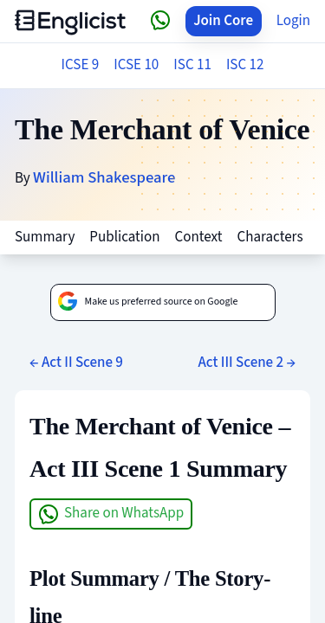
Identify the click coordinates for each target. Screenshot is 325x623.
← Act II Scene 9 (76, 362)
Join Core (223, 20)
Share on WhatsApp (111, 513)
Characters (269, 237)
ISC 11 (192, 65)
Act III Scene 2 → (247, 362)
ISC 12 (245, 65)
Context (199, 237)
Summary (45, 237)
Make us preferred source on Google (147, 302)
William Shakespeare (104, 177)
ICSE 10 (136, 65)
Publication (124, 237)
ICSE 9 (81, 65)
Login (293, 20)
